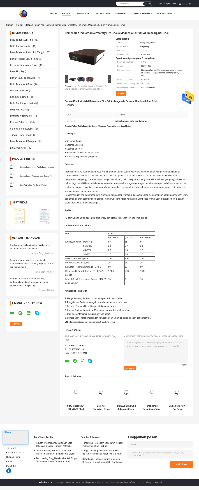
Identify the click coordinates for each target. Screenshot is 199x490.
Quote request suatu (168, 3)
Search (148, 4)
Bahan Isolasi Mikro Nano (24, 58)
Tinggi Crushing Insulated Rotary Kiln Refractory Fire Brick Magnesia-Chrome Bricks (101, 452)
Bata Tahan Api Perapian (23, 141)
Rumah (54, 13)
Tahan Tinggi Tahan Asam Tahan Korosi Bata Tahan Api (152, 408)
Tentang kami (102, 13)
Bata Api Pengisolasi (21, 103)
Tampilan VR (82, 13)
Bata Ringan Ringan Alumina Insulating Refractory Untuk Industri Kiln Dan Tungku (102, 460)
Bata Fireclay (17, 71)
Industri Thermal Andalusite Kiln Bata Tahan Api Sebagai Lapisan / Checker (54, 444)
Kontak (121, 93)
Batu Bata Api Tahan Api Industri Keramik (37, 167)
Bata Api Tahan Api (34, 25)
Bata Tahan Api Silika (21, 84)
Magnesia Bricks (19, 90)
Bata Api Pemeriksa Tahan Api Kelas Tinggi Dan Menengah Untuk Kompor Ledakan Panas (101, 408)
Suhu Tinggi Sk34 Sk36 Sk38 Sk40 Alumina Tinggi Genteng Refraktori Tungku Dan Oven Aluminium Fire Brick (76, 408)
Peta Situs (11, 466)
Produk (66, 13)
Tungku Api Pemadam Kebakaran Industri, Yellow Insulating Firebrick (102, 444)
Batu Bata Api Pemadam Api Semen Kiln (36, 176)
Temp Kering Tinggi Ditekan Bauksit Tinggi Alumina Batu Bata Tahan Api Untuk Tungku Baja (56, 460)
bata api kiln (110, 322)
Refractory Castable (21, 116)
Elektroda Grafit (18, 147)
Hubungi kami (164, 13)
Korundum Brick (19, 96)
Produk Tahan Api (20, 122)
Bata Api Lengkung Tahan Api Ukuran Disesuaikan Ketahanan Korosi (126, 408)
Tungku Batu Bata (20, 135)
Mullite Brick (17, 109)
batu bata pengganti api (94, 322)
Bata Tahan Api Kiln (21, 39)
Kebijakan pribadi (46, 482)
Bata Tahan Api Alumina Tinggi (27, 52)
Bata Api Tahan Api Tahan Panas (33, 185)
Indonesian (187, 4)
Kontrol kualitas (142, 13)
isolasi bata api (77, 322)
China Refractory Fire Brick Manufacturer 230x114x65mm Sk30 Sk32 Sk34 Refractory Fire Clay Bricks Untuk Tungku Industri (177, 408)
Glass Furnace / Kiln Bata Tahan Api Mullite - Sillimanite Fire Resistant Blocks (56, 452)
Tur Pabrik (121, 13)
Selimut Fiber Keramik (22, 128)
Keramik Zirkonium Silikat (24, 65)
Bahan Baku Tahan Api (22, 77)
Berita (9, 461)
